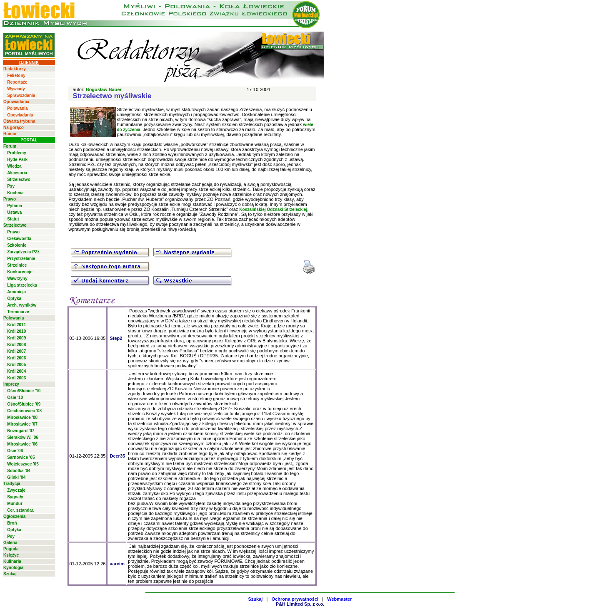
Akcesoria (17, 173)
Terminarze (18, 311)
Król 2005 (16, 364)
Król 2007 (16, 351)
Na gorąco (13, 127)
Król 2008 (16, 344)
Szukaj (10, 574)
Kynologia (13, 567)
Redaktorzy (14, 69)
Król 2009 (16, 338)
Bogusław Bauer (104, 89)
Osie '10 (15, 397)
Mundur (14, 503)
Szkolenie (16, 245)
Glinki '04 (16, 477)
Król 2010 (16, 331)
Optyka (14, 298)
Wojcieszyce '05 (23, 464)
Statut (13, 219)
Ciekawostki (19, 238)
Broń (12, 523)
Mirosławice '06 (22, 444)
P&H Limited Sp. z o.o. (300, 604)
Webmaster (339, 599)
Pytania (14, 205)
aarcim (117, 563)
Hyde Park (17, 159)
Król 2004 (16, 371)
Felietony (16, 75)
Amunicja (16, 292)
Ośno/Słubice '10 (23, 391)
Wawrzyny (17, 278)
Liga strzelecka (22, 285)
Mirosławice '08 (22, 417)
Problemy (16, 153)
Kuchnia (15, 193)
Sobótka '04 (18, 470)
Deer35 (117, 455)
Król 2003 (16, 378)
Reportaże (17, 82)
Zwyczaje (16, 490)
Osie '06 (15, 450)
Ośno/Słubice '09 (23, 404)
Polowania (17, 108)
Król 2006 (16, 358)
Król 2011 (16, 324)
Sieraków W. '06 (22, 437)
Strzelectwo (18, 179)
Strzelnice (17, 265)
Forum (9, 146)
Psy (11, 186)
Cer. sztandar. (20, 510)
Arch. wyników (21, 305)
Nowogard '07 (20, 430)
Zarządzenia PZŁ (23, 252)
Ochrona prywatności (295, 599)
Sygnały (15, 497)
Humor (10, 133)
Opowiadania (16, 101)
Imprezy (11, 384)
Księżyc (11, 555)
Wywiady (16, 89)
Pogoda (11, 549)
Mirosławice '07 (22, 424)
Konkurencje (19, 272)
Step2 (116, 338)
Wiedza (14, 166)
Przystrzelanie (21, 258)
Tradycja (11, 483)
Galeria (10, 542)
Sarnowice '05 (21, 457)
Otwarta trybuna (19, 121)
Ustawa (14, 212)
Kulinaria (12, 561)
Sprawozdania (21, 95)
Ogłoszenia (14, 516)
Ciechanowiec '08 (24, 411)
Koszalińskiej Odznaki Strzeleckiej (273, 209)
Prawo (9, 199)
